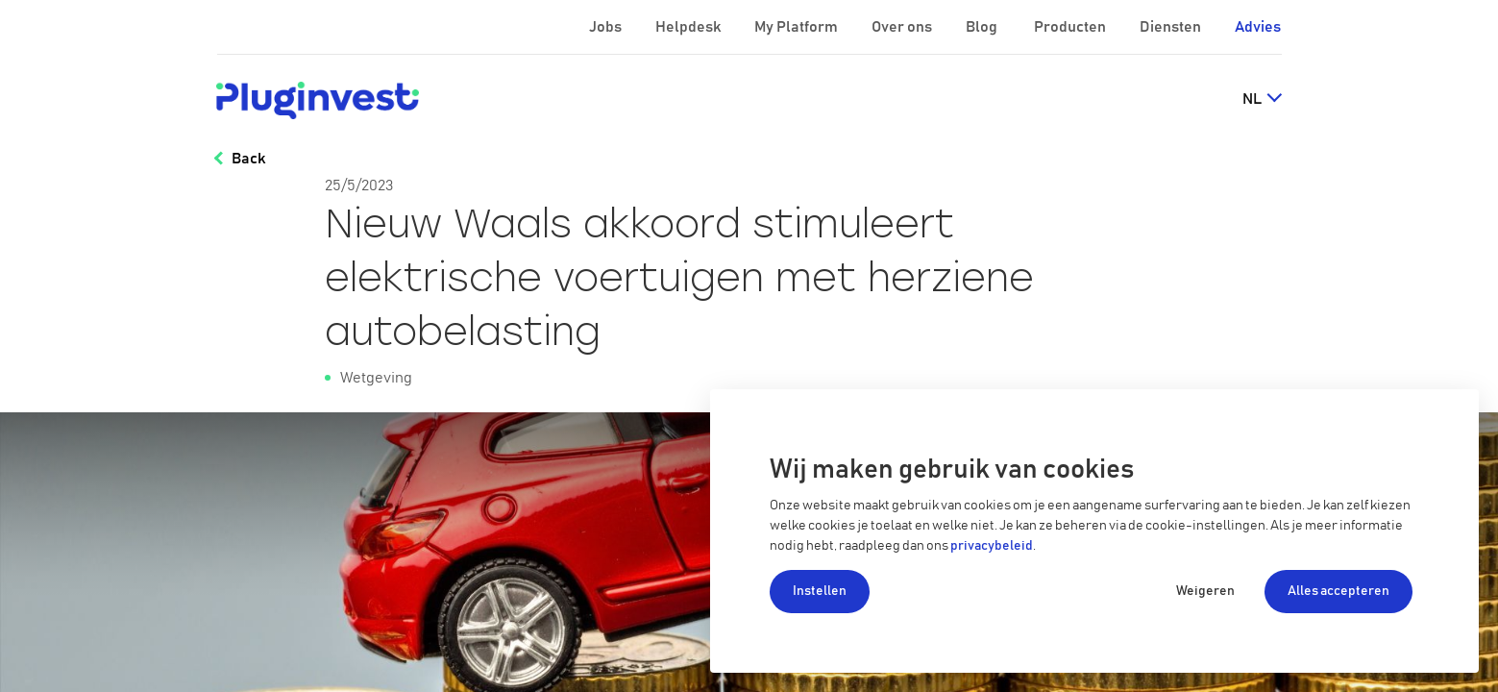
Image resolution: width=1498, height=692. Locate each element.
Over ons (903, 27)
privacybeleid (991, 546)
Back (248, 158)
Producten (1071, 27)
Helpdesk (689, 27)
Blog (983, 27)
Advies (1258, 27)
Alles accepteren (1338, 591)
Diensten (1172, 27)
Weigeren (1205, 591)
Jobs (607, 27)
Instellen (820, 591)
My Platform (796, 27)
